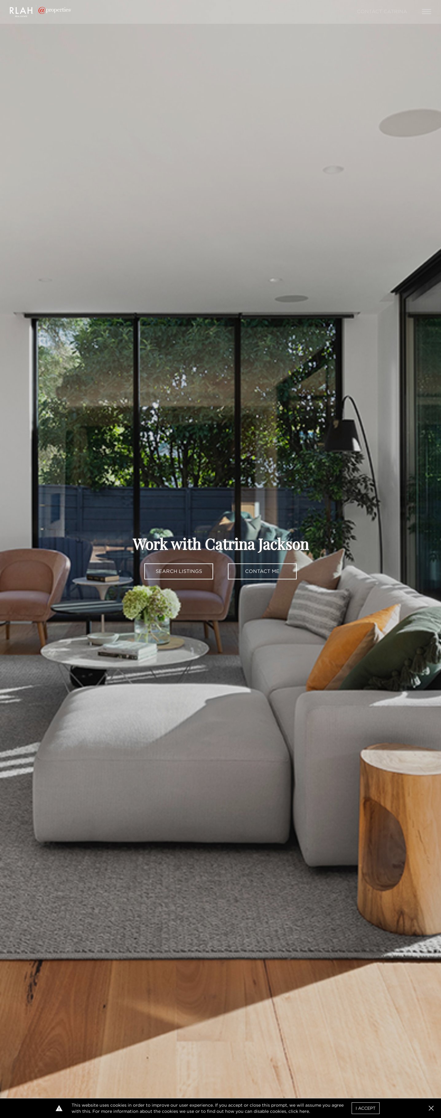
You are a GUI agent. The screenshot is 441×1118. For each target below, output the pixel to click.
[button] (431, 1108)
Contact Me (262, 571)
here (304, 1111)
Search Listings (179, 571)
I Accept (366, 1108)
